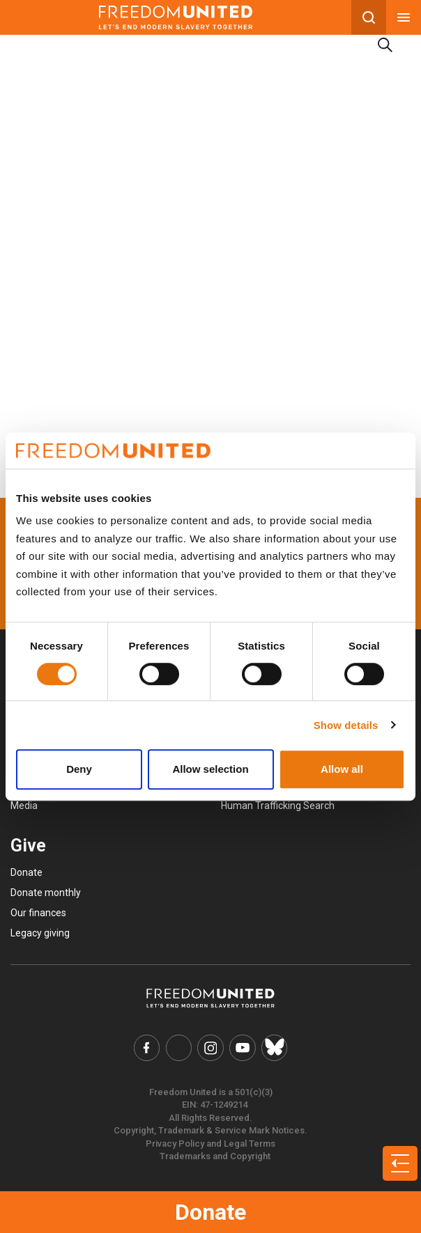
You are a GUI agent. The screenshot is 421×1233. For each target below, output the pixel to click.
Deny (79, 769)
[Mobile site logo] (175, 17)
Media (24, 805)
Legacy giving (40, 933)
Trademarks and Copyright (215, 1156)
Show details (346, 725)
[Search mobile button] (368, 17)
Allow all (342, 769)
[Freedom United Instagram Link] (210, 1048)
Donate (210, 1212)
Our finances (38, 912)
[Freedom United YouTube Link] (242, 1048)
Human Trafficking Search (278, 805)
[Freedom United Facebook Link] (147, 1048)
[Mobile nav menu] (403, 17)
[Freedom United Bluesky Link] (274, 1048)
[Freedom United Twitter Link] (179, 1048)
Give (28, 845)
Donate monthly (45, 892)
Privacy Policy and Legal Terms (210, 1143)
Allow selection (210, 769)
